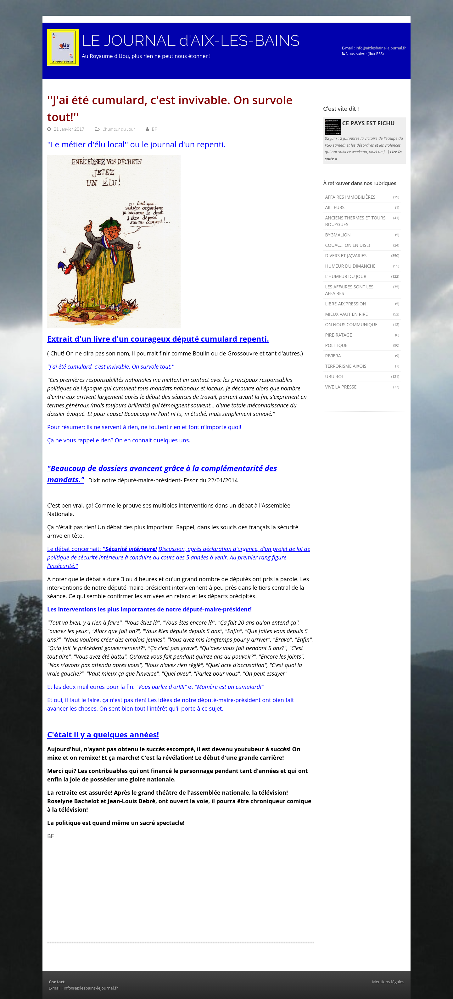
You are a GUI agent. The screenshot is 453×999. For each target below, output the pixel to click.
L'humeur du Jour (362, 276)
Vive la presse (362, 387)
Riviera (362, 356)
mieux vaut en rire (362, 314)
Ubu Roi (362, 376)
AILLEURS (362, 207)
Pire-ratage (362, 335)
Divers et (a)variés (362, 255)
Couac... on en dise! (362, 245)
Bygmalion (362, 235)
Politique (362, 345)
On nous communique (362, 324)
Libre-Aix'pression (362, 304)
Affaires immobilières (362, 197)
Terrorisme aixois (362, 366)
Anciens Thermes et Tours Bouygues (362, 221)
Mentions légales (388, 982)
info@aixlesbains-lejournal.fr (381, 48)
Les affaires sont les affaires (362, 290)
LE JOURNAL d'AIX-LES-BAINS (191, 40)
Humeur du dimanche (362, 266)
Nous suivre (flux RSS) (363, 53)
